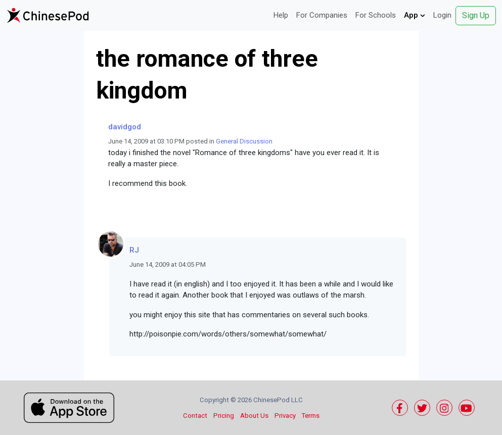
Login (442, 15)
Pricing (223, 415)
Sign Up (475, 15)
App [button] (414, 15)
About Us (254, 415)
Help (280, 15)
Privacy (285, 415)
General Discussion (244, 141)
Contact (195, 415)
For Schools (375, 15)
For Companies (321, 15)
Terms (311, 415)
